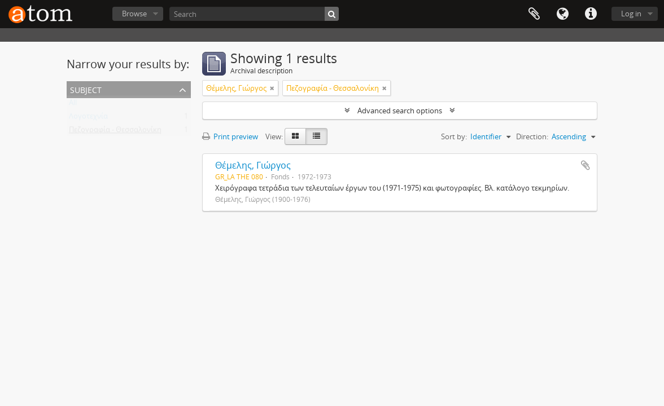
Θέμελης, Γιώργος (253, 165)
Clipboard (534, 14)
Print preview (230, 136)
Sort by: (454, 136)
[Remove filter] (272, 88)
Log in (631, 13)
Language (562, 14)
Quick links (590, 14)
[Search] (254, 14)
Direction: (532, 136)
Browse (134, 13)
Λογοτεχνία (88, 118)
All (73, 105)
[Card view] (295, 136)
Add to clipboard (585, 165)
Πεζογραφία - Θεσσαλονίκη (115, 132)
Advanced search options (400, 110)
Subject (86, 88)
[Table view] (316, 136)
